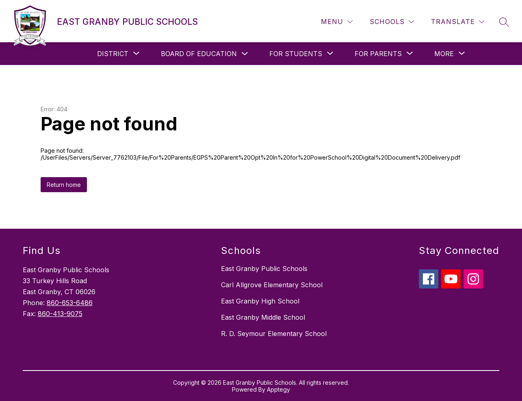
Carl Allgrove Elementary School (272, 285)
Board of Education (199, 54)
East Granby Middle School (263, 317)
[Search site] (504, 22)
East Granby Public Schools (264, 268)
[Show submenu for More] (444, 54)
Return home (64, 184)
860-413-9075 (60, 314)
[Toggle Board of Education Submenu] (245, 53)
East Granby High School (260, 301)
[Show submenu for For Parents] (378, 54)
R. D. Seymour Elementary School (274, 333)
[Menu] (337, 22)
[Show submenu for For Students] (295, 54)
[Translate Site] (457, 22)
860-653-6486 (70, 303)
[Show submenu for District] (112, 54)
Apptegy (278, 389)
